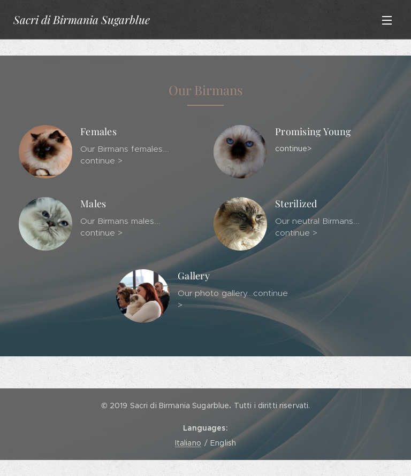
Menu (387, 20)
